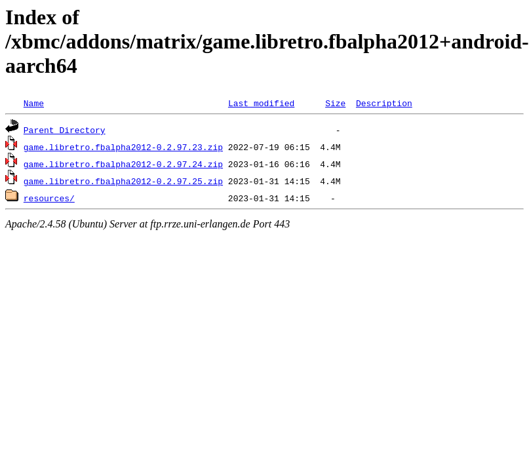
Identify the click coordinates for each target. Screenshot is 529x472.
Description (384, 103)
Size (335, 103)
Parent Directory (65, 130)
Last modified (261, 103)
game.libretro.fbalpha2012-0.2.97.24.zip (123, 164)
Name (34, 103)
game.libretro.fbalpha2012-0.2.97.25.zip (123, 181)
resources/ (49, 198)
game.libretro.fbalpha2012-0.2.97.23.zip (123, 147)
